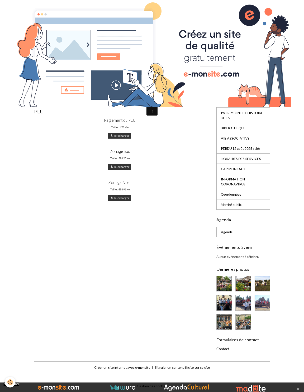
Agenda (227, 232)
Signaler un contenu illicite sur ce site (182, 367)
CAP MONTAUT (233, 169)
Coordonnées (231, 194)
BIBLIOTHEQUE (233, 128)
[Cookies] (10, 382)
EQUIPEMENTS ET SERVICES (235, 100)
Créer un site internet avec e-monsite (122, 367)
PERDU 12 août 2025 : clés (241, 148)
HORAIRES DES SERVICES (241, 159)
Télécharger (119, 135)
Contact (222, 349)
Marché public (231, 205)
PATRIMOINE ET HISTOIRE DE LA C (242, 115)
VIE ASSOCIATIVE (235, 138)
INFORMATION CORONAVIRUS (233, 181)
